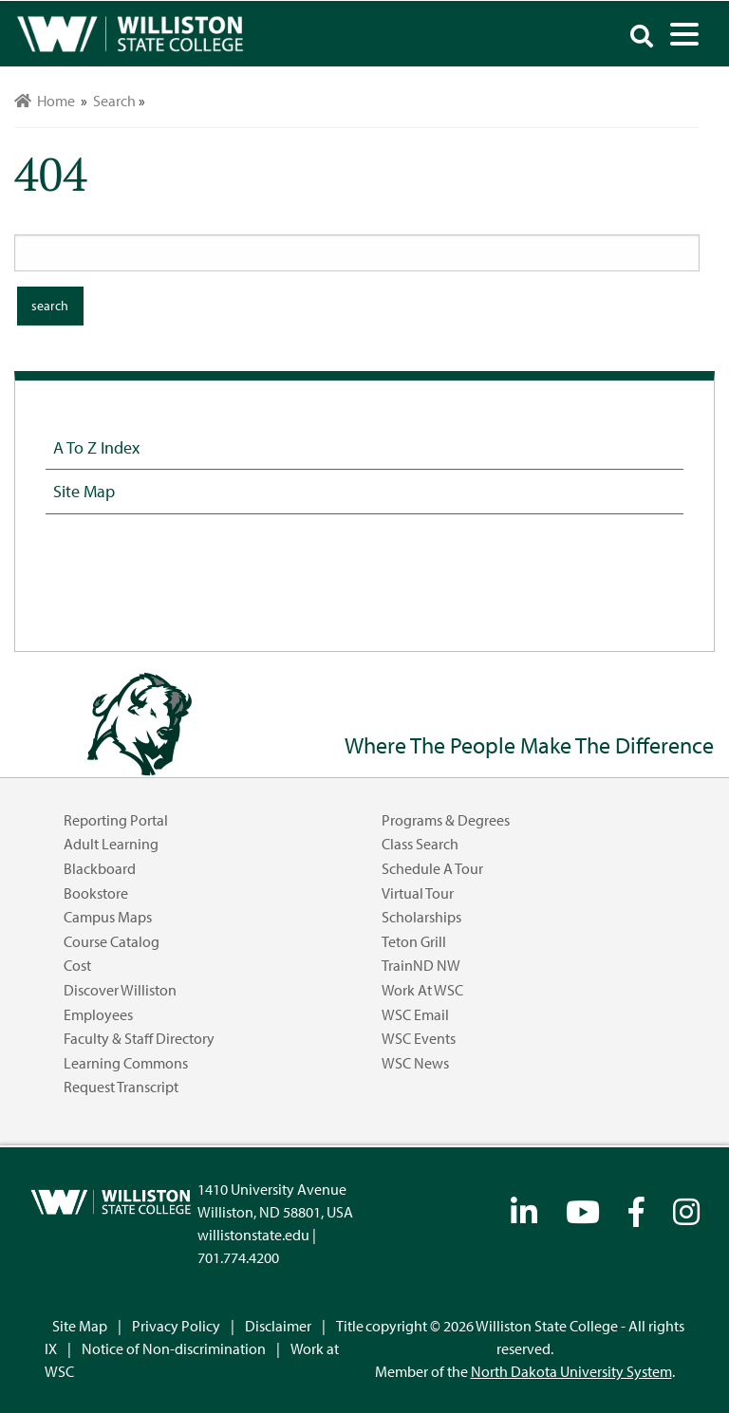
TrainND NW (421, 965)
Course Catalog (111, 941)
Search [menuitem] (114, 100)
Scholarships (421, 916)
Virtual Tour (418, 892)
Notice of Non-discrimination (174, 1348)
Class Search (420, 843)
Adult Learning (111, 843)
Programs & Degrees (446, 819)
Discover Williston (120, 989)
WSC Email (415, 1014)
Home (44, 100)
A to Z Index (96, 447)
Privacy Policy (176, 1325)
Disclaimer (278, 1325)
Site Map (84, 490)
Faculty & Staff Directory (139, 1038)
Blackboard (100, 868)
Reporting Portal (116, 819)
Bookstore (96, 892)
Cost (77, 965)
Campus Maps (108, 916)
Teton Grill (414, 941)
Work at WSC (422, 989)
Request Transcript (121, 1086)
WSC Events (419, 1038)
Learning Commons (126, 1062)
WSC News (415, 1062)
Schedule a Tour (432, 868)
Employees (98, 1014)
